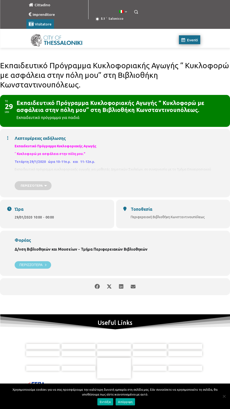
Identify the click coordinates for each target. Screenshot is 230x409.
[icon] (137, 383)
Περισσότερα (32, 265)
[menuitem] (123, 12)
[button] (136, 12)
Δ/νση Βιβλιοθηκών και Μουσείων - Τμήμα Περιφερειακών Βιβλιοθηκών (81, 249)
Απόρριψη (125, 401)
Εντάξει (105, 401)
